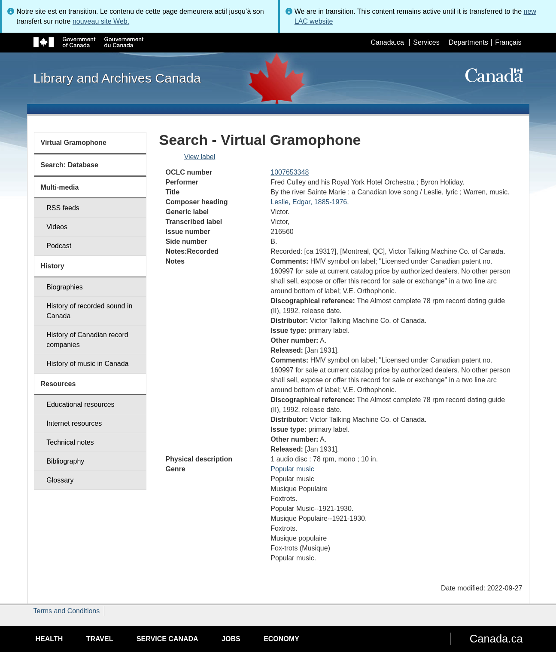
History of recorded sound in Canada (89, 311)
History (52, 266)
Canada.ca (387, 42)
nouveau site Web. (101, 21)
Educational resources (80, 404)
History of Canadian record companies (87, 339)
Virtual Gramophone (74, 142)
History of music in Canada (87, 363)
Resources (58, 383)
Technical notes (70, 442)
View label (200, 156)
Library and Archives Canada (117, 78)
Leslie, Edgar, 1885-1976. (309, 202)
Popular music (292, 469)
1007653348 (289, 172)
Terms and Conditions (66, 611)
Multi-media (60, 187)
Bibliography (65, 461)
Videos (56, 227)
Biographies (64, 287)
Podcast (58, 245)
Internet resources (74, 423)
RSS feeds (62, 208)
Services (426, 42)
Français (508, 42)
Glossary (59, 480)
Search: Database (69, 165)
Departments (468, 42)
